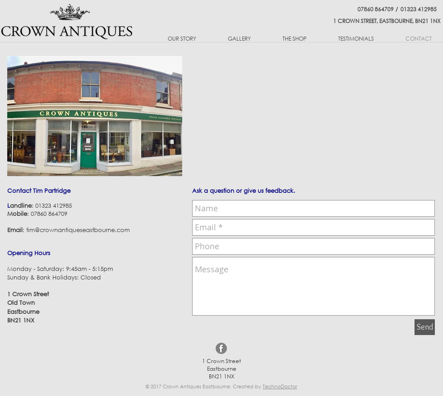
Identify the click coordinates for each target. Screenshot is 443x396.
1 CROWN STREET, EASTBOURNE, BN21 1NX (386, 21)
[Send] (425, 327)
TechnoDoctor (280, 386)
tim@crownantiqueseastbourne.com (78, 230)
